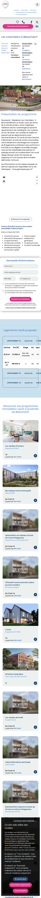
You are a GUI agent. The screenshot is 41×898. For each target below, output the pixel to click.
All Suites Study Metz (14, 674)
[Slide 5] (22, 108)
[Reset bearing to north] (37, 183)
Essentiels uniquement (20, 885)
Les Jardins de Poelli (14, 717)
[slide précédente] (3, 98)
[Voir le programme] (35, 456)
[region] (20, 193)
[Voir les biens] (20, 341)
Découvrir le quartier (20, 219)
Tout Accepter (21, 891)
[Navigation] (37, 4)
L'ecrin (8, 629)
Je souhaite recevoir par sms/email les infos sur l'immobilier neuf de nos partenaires (20, 292)
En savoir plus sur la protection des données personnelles (20, 308)
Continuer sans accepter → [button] (25, 821)
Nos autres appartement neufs (27, 75)
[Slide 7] (27, 108)
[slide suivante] (38, 98)
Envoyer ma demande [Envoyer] (20, 299)
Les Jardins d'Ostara (14, 446)
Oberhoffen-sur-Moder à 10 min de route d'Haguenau (19, 536)
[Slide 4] (20, 108)
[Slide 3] (18, 108)
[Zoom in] (37, 177)
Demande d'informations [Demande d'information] (17, 26)
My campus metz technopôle (18, 491)
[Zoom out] (37, 180)
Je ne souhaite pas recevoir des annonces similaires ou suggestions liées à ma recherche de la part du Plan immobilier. (21, 286)
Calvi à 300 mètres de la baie (17, 762)
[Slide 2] (16, 108)
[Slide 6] (24, 108)
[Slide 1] (14, 108)
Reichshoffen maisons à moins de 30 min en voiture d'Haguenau (20, 808)
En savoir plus (20, 879)
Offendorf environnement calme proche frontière (19, 583)
